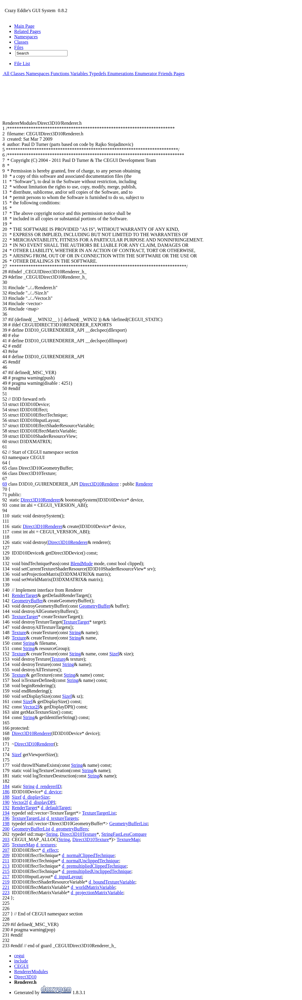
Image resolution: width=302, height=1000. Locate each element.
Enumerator (145, 73)
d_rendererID (48, 786)
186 (5, 791)
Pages (178, 73)
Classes (17, 73)
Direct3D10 (25, 976)
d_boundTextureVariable (112, 881)
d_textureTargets (62, 818)
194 (5, 812)
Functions (59, 73)
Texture (19, 632)
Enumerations (120, 73)
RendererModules (31, 971)
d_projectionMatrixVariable (97, 892)
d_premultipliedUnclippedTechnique (96, 871)
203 (5, 839)
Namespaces (37, 73)
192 (5, 807)
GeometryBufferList (128, 823)
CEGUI (21, 966)
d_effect (50, 850)
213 (5, 866)
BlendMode (81, 563)
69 (4, 483)
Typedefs (97, 73)
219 (5, 881)
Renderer (144, 483)
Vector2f (31, 706)
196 (5, 818)
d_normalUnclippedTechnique (90, 860)
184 (5, 786)
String (75, 632)
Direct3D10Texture (78, 834)
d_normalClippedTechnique (88, 855)
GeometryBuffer (27, 600)
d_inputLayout (68, 876)
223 (5, 892)
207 (5, 850)
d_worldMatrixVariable (93, 887)
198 (5, 823)
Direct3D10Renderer (99, 483)
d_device (52, 791)
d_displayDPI (42, 802)
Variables (78, 73)
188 (5, 797)
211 (5, 860)
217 (5, 876)
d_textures (46, 844)
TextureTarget (25, 616)
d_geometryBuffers (69, 828)
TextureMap (128, 839)
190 (5, 802)
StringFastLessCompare (124, 834)
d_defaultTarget (56, 807)
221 (5, 887)
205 (5, 844)
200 (5, 828)
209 (5, 855)
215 (5, 871)
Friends (164, 73)
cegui (19, 955)
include (21, 960)
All (5, 73)
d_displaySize (36, 797)
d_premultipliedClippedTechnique (94, 866)
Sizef (114, 653)
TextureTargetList (99, 812)
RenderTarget (24, 595)
